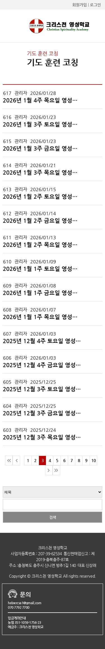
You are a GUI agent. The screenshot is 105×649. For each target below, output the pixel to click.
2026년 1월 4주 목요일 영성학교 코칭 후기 (42, 100)
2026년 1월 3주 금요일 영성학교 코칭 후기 (42, 148)
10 (93, 460)
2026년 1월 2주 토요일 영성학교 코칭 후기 (42, 197)
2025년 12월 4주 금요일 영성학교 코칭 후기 (42, 365)
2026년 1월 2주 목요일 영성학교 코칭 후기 (42, 245)
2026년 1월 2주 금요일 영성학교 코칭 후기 (42, 221)
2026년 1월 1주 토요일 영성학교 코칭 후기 (42, 269)
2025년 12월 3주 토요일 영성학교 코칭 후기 (42, 389)
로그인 (95, 5)
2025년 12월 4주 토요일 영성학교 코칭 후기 (42, 341)
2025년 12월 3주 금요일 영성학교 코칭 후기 (42, 413)
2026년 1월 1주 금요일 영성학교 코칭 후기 (42, 293)
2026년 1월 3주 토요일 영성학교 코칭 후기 (42, 124)
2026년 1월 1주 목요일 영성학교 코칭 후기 (42, 317)
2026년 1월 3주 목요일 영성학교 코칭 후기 (42, 172)
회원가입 (79, 5)
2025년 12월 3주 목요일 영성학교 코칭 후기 (42, 437)
